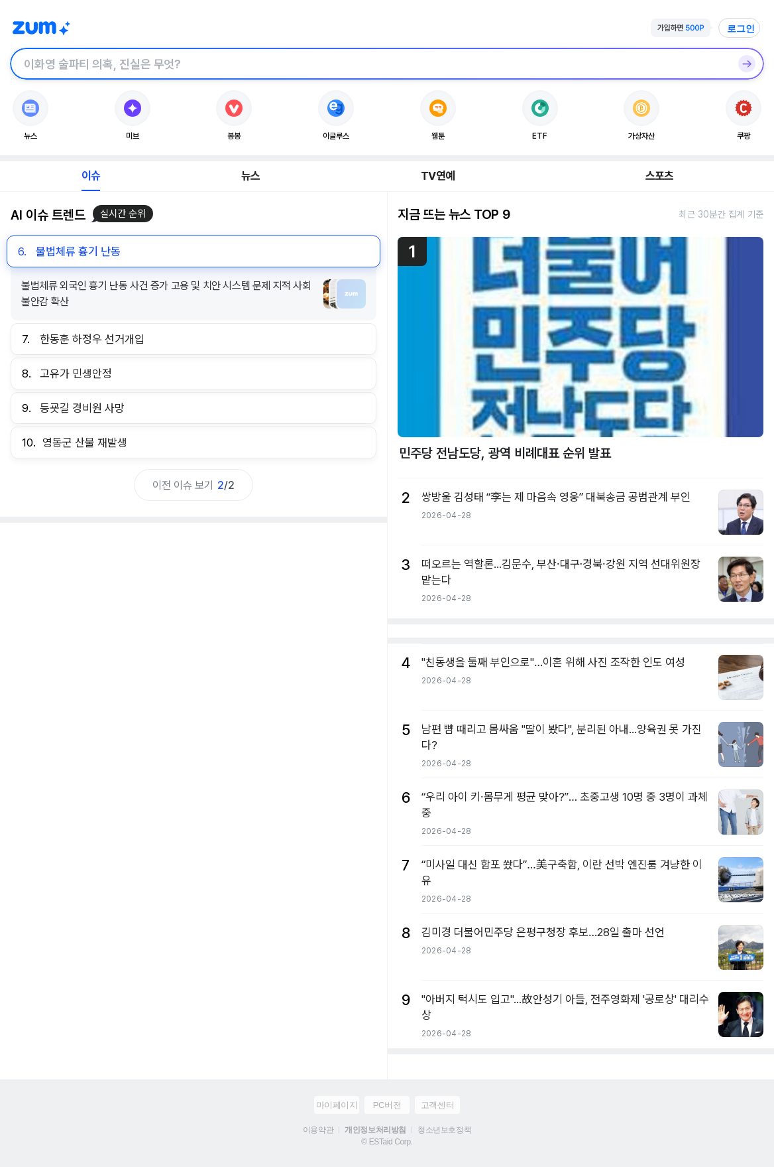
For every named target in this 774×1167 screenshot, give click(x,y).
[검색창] (370, 64)
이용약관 (318, 1129)
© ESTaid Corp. (386, 1141)
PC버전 (387, 1105)
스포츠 (659, 175)
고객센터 (437, 1105)
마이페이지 (337, 1105)
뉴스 (250, 175)
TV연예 (438, 175)
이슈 (91, 175)
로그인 (741, 28)
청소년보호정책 (444, 1129)
